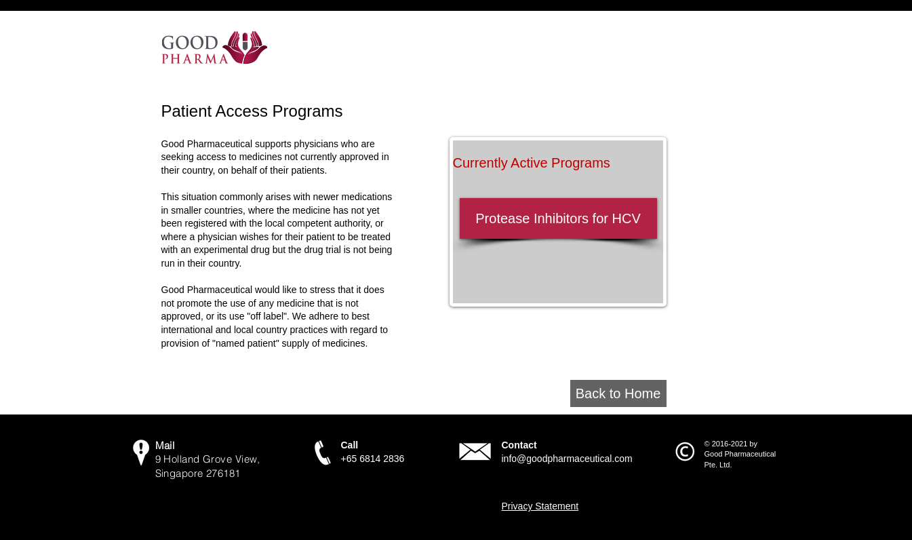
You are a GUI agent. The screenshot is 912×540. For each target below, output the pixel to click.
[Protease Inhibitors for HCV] (558, 218)
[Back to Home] (618, 393)
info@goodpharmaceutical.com (567, 458)
